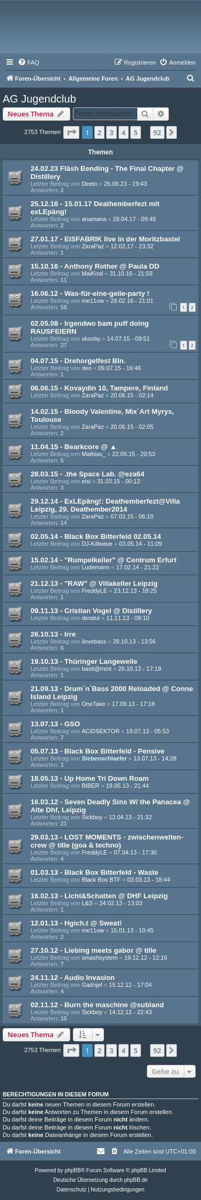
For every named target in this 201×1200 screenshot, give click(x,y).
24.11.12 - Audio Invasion (73, 978)
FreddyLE (94, 590)
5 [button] (135, 132)
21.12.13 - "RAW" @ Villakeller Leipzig (94, 583)
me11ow (92, 300)
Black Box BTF (101, 879)
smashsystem (99, 957)
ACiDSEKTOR (100, 731)
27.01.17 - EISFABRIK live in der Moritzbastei (105, 239)
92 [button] (157, 132)
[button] (71, 132)
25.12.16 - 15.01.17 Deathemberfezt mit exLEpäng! (95, 208)
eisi (86, 481)
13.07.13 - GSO (55, 724)
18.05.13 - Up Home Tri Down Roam (90, 778)
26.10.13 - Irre (53, 634)
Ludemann (95, 567)
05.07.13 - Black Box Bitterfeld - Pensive (98, 751)
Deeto (89, 184)
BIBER (90, 785)
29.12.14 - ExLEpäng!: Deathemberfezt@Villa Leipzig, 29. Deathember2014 (105, 505)
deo (86, 368)
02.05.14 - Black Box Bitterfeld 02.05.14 (96, 536)
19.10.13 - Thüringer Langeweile (84, 661)
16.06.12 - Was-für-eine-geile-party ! (90, 293)
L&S (87, 903)
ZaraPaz (92, 246)
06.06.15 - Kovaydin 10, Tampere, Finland (99, 388)
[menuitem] (28, 62)
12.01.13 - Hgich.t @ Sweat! (76, 923)
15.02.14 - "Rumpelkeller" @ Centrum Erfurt (103, 560)
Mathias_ (93, 454)
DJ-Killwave (96, 543)
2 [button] (99, 132)
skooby (90, 338)
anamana (93, 219)
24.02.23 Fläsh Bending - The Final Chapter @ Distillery (107, 172)
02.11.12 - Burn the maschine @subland (97, 1005)
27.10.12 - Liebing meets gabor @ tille (94, 950)
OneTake (93, 704)
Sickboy (91, 817)
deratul (90, 618)
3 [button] (111, 132)
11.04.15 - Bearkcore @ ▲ (74, 447)
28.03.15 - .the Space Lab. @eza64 (87, 474)
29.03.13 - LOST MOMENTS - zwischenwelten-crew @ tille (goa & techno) (107, 841)
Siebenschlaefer (103, 758)
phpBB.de (136, 1180)
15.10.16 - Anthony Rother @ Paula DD (95, 266)
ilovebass (93, 641)
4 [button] (123, 132)
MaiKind (92, 273)
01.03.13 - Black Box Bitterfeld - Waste (94, 872)
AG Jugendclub (39, 99)
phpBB (73, 1170)
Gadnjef (91, 985)
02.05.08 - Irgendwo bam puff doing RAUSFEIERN (90, 327)
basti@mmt (96, 668)
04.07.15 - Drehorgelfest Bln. (78, 361)
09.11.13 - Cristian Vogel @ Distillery (91, 611)
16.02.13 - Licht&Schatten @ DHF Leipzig (99, 896)
